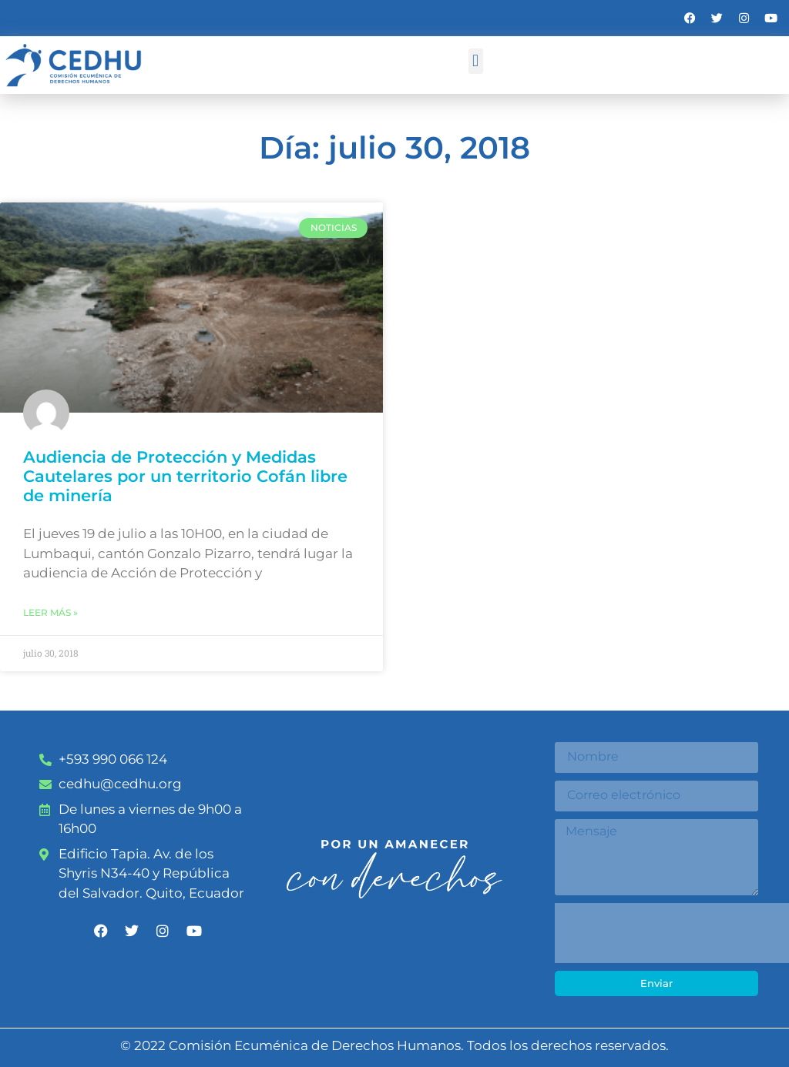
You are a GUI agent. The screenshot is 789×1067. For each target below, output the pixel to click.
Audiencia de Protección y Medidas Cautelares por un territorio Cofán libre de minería (185, 476)
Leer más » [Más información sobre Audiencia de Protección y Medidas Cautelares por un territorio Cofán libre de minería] (50, 612)
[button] (475, 61)
